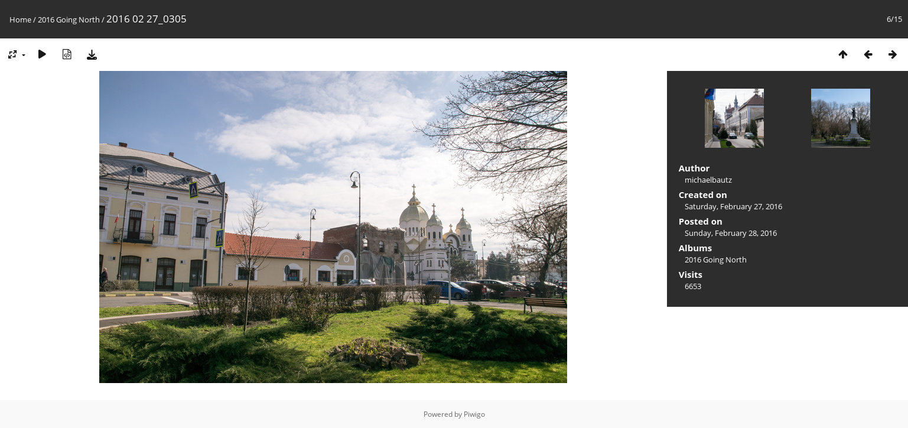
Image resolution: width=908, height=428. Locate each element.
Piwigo (474, 414)
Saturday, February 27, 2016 (733, 206)
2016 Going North (69, 19)
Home (20, 19)
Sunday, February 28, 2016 (731, 233)
